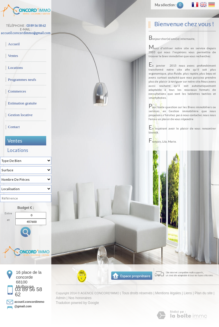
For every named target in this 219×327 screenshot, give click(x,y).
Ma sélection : (169, 5)
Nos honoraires (80, 298)
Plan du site (204, 293)
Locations (15, 67)
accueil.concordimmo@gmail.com (25, 33)
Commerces (17, 91)
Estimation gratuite (22, 103)
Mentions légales (168, 293)
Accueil (14, 44)
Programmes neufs (22, 79)
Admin (61, 298)
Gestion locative (20, 115)
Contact (14, 127)
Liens (188, 293)
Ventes (13, 56)
